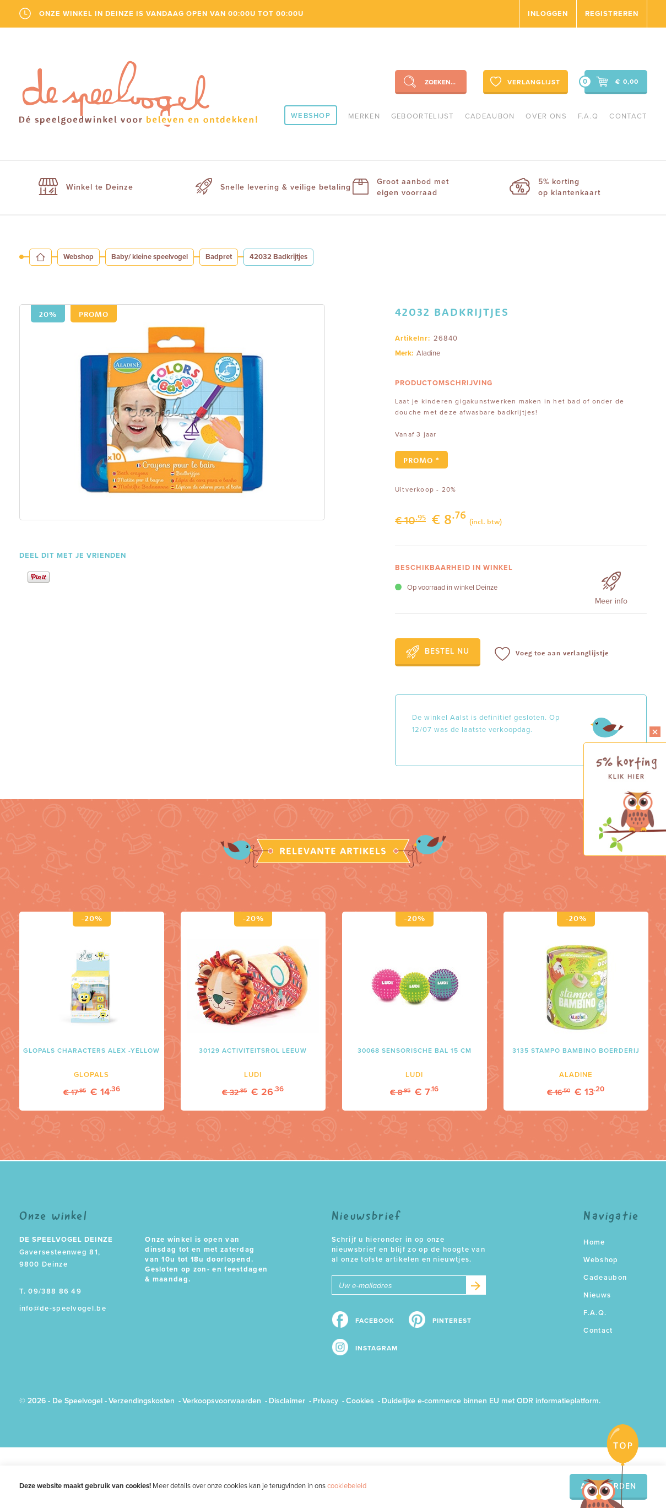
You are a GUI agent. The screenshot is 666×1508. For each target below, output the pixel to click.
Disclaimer (287, 1400)
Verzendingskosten (142, 1400)
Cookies (360, 1400)
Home (594, 1242)
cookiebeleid (346, 1486)
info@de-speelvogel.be (62, 1308)
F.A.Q (588, 116)
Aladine (428, 353)
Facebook (374, 1320)
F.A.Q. (595, 1312)
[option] (172, 412)
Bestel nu (437, 652)
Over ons (546, 116)
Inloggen (548, 13)
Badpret (218, 256)
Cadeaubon (490, 116)
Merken (364, 116)
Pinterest (452, 1320)
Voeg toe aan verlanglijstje (552, 654)
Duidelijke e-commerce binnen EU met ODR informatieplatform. (491, 1400)
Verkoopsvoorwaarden (221, 1400)
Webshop (311, 115)
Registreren (611, 13)
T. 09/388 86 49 (50, 1291)
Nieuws (597, 1295)
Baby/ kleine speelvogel (149, 256)
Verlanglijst (524, 82)
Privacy (325, 1400)
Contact (628, 116)
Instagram (376, 1348)
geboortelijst (422, 116)
